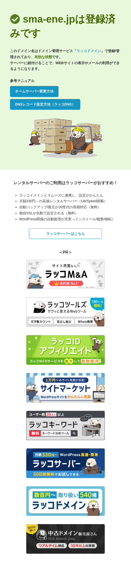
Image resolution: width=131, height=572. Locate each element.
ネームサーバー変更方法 (34, 91)
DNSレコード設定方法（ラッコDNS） (45, 104)
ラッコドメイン (88, 51)
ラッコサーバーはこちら (65, 234)
